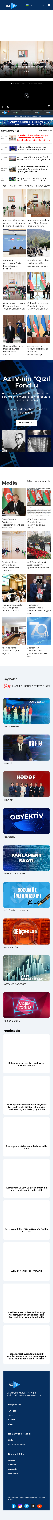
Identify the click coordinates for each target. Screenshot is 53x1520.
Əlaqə (10, 1424)
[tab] (7, 687)
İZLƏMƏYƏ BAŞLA (26, 423)
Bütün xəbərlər (45, 131)
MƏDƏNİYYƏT (44, 186)
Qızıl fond (12, 1465)
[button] (30, 5)
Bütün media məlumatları (39, 481)
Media (10, 1440)
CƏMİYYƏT (16, 186)
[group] (26, 59)
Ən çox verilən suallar (16, 1444)
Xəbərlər (11, 1460)
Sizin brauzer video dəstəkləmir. (26, 25)
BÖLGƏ (29, 186)
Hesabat (11, 1420)
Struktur (11, 1415)
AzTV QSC (12, 1411)
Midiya (10, 1500)
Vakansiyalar (13, 1473)
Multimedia (12, 1469)
